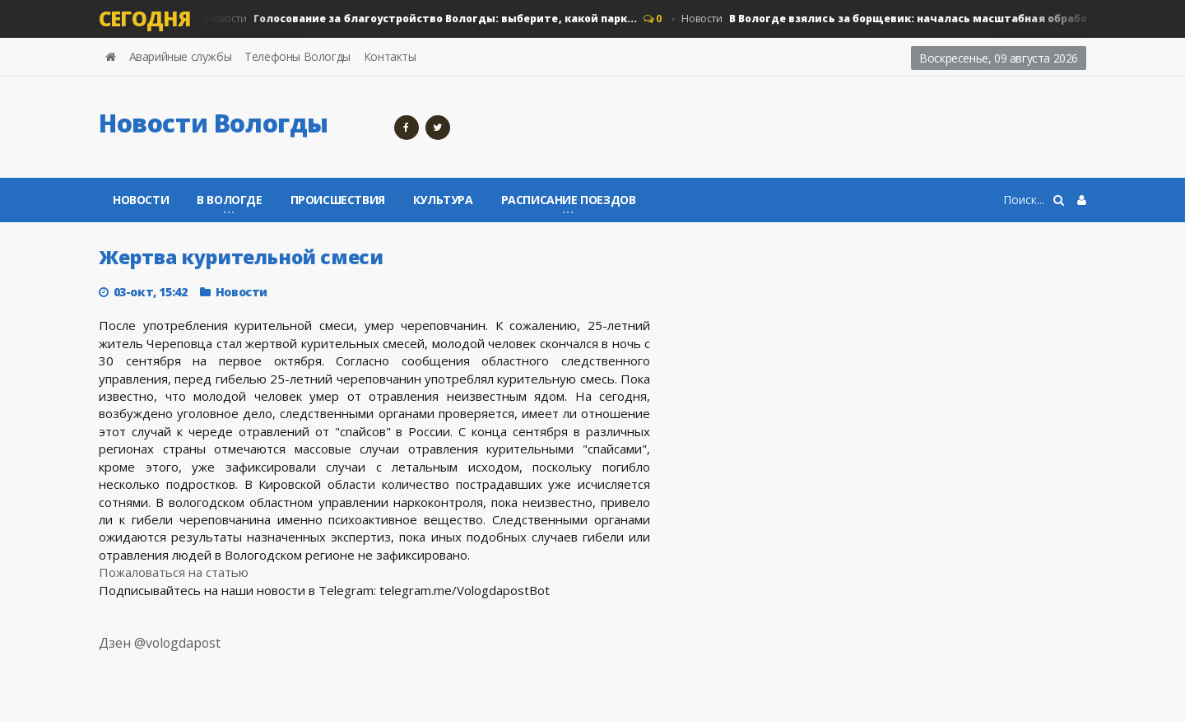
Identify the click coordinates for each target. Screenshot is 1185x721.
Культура (443, 199)
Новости (420, 19)
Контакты (390, 56)
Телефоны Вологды (297, 56)
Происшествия (337, 199)
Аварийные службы (180, 56)
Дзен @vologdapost (143, 652)
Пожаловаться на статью (174, 572)
